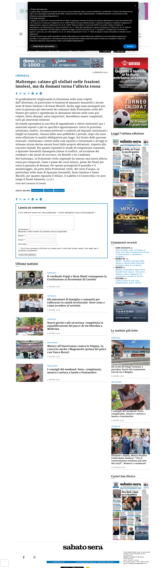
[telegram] (41, 93)
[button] (135, 5)
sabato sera (59, 190)
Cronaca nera (37, 190)
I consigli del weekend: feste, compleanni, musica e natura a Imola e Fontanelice (74, 371)
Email (21, 240)
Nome (21, 236)
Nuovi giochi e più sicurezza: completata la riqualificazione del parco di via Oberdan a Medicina (75, 326)
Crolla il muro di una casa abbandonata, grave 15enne (128, 282)
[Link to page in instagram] (34, 557)
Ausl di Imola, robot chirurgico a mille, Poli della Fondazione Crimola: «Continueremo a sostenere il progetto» (132, 253)
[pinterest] (28, 93)
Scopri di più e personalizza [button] (43, 46)
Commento (24, 229)
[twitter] (20, 93)
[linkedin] (24, 93)
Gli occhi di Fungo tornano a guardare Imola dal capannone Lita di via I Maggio (128, 369)
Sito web (22, 244)
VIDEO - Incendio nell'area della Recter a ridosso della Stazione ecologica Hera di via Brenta (130, 263)
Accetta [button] (130, 46)
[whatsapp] (32, 93)
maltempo (48, 190)
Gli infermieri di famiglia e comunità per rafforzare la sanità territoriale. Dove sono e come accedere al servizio (76, 302)
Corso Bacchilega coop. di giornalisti (136, 552)
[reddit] (37, 93)
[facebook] (16, 93)
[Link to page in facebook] (23, 557)
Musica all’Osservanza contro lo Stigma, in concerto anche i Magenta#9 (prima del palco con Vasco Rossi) (76, 349)
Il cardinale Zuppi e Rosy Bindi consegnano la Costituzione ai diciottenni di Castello (77, 278)
